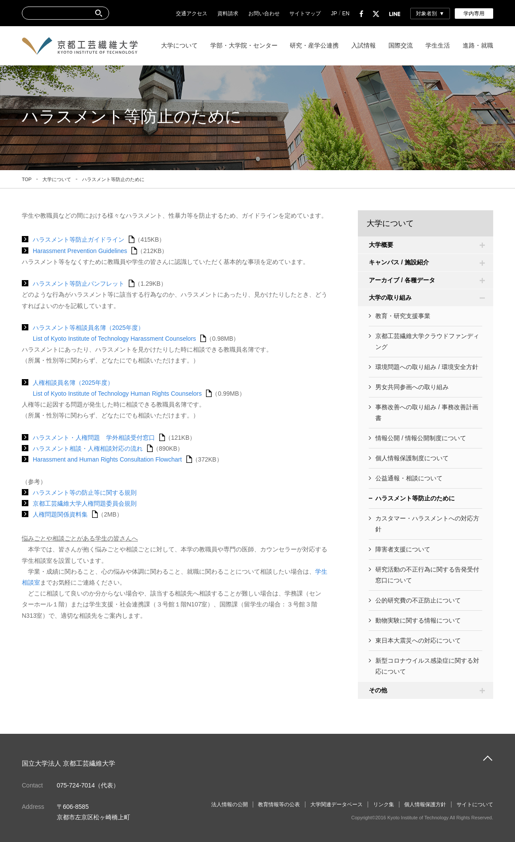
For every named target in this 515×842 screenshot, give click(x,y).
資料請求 (227, 13)
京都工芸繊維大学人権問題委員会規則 (85, 503)
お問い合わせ (264, 13)
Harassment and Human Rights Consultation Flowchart (107, 459)
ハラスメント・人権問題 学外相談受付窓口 (94, 437)
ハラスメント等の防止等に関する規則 (85, 492)
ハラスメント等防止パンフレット (78, 283)
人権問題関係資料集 (60, 514)
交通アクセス (191, 13)
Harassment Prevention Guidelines (80, 250)
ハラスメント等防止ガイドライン (78, 239)
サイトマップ (305, 13)
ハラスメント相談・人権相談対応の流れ (88, 448)
